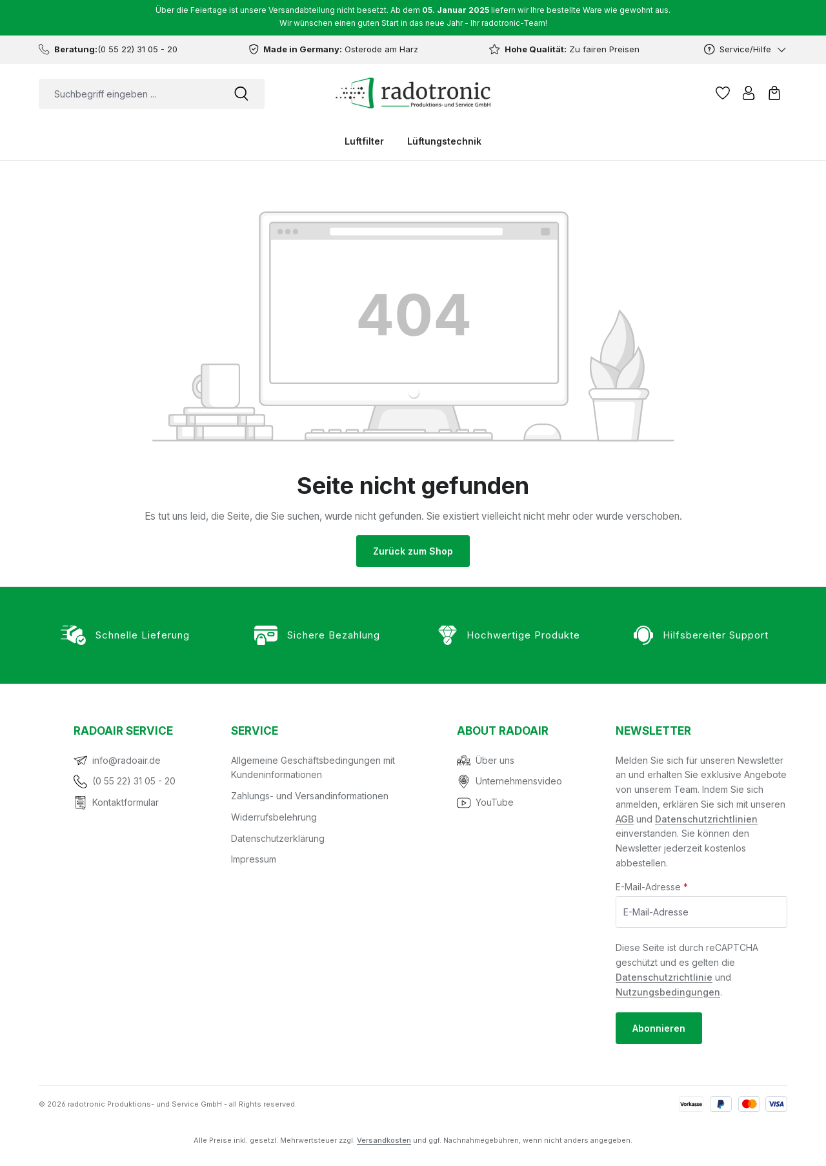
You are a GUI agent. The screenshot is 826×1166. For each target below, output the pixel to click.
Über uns (495, 760)
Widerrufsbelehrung (274, 817)
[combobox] (128, 94)
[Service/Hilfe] (745, 49)
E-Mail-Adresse (652, 886)
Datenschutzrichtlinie (664, 977)
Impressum (253, 859)
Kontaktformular (125, 802)
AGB (625, 818)
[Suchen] (241, 94)
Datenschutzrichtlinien (706, 818)
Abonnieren (658, 1028)
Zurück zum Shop (413, 551)
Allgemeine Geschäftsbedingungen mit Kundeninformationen (313, 768)
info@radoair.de (126, 760)
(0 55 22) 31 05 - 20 (134, 780)
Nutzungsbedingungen (668, 992)
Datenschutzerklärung (278, 838)
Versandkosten (384, 1140)
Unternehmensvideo (519, 780)
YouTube (495, 802)
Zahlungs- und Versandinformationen (309, 795)
